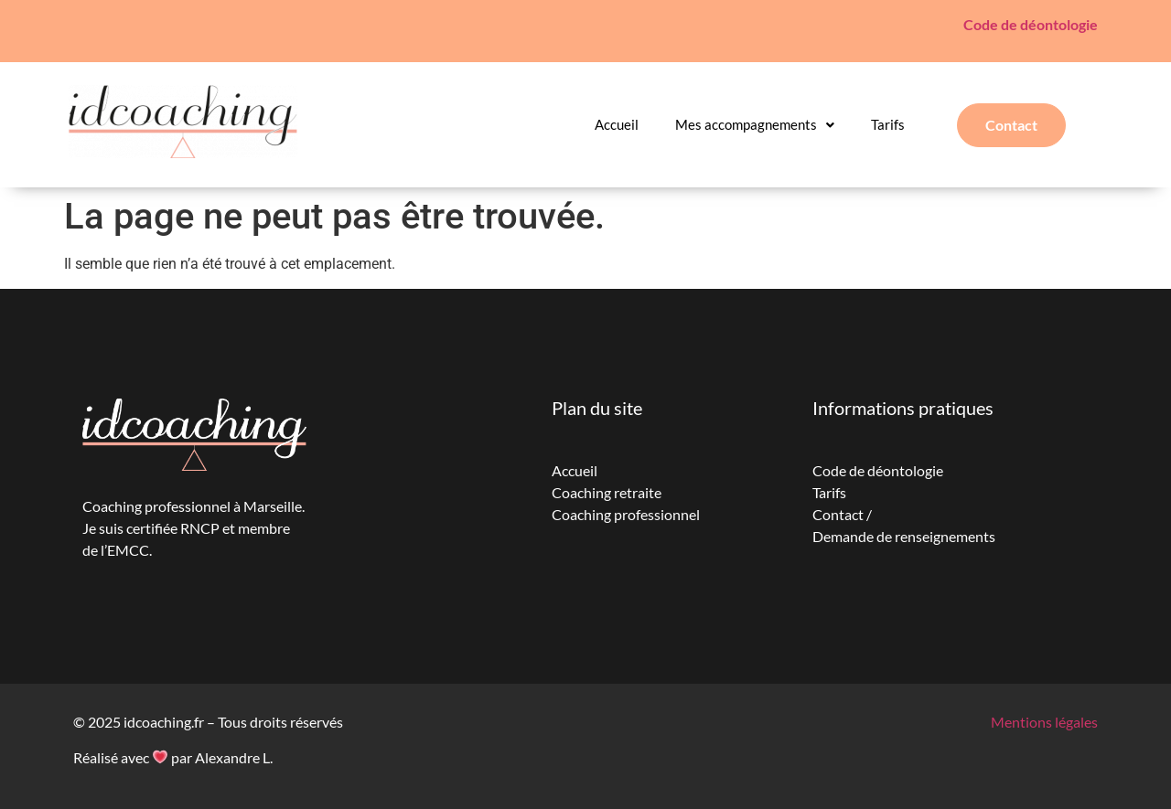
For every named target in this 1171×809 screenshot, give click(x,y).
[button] (754, 124)
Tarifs (888, 124)
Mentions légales (1044, 721)
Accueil (617, 124)
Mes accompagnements (754, 124)
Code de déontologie (1030, 24)
